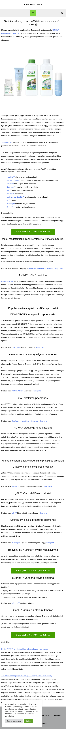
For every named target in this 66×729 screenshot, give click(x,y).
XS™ (9, 200)
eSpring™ (11, 204)
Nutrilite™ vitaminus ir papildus (40, 268)
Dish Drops (16, 347)
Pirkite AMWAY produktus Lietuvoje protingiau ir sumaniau (24, 649)
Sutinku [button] (28, 721)
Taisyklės (57, 715)
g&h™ (9, 190)
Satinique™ (11, 187)
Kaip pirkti (59, 268)
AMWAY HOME (7, 281)
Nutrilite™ (11, 177)
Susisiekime (6, 142)
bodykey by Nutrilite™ (15, 197)
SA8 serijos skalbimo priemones (25, 421)
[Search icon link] (62, 13)
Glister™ (10, 184)
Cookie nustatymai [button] (14, 721)
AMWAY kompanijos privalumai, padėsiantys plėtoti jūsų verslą (26, 676)
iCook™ (10, 207)
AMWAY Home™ (14, 180)
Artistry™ (10, 194)
